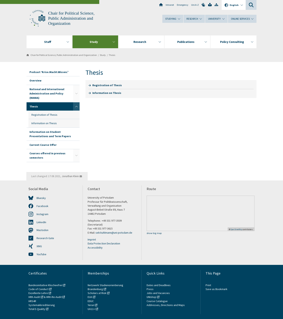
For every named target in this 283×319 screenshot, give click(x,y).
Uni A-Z (195, 4)
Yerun (91, 305)
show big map (154, 233)
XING (39, 246)
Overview (35, 80)
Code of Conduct (38, 289)
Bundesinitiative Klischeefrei (45, 285)
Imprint (92, 239)
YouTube (41, 254)
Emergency (182, 4)
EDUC (91, 301)
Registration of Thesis (44, 115)
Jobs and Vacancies (158, 293)
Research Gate (45, 238)
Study (103, 55)
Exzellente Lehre (38, 293)
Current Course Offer (43, 145)
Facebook (42, 206)
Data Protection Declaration (104, 243)
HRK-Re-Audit (54, 297)
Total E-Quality (36, 309)
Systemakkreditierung (41, 305)
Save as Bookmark (216, 289)
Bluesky (41, 198)
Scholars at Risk (97, 293)
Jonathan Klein (70, 176)
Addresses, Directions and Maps (166, 305)
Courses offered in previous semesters (47, 155)
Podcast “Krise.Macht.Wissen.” (48, 72)
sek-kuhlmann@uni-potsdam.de (114, 232)
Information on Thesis (44, 123)
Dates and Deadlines (159, 285)
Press (150, 289)
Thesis (112, 55)
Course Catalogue (157, 301)
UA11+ (91, 309)
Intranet (170, 4)
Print (208, 285)
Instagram (42, 214)
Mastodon (42, 230)
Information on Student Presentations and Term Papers (50, 134)
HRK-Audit (34, 297)
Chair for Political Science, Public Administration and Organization (71, 18)
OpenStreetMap (236, 229)
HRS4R (32, 301)
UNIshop (151, 297)
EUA (90, 297)
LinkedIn (41, 222)
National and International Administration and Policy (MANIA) (46, 93)
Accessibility (95, 247)
